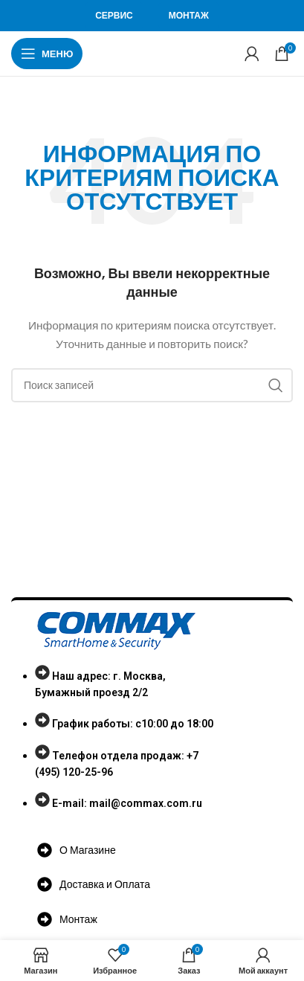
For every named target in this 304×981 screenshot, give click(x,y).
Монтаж (189, 15)
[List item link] (122, 746)
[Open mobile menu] (47, 53)
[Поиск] (152, 385)
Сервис (114, 15)
